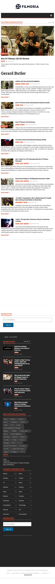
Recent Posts (9, 342)
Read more (4, 97)
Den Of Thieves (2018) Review (15, 58)
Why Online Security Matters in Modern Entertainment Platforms (22, 404)
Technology (22, 505)
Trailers (26, 163)
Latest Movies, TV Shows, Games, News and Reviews (25, 573)
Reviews (22, 124)
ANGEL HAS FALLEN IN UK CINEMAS (27, 81)
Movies (3, 61)
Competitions (19, 202)
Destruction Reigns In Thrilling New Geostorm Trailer (32, 178)
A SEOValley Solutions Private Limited (34, 570)
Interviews (6, 500)
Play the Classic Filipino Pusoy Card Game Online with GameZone (22, 390)
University (6, 514)
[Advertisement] (18, 272)
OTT (20, 509)
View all (50, 22)
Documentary (23, 514)
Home (6, 337)
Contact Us (6, 461)
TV (4, 482)
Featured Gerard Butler (12, 22)
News (27, 83)
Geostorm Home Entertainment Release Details (30, 140)
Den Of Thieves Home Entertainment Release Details (32, 102)
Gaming (16, 352)
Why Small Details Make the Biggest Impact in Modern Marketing (22, 377)
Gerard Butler (13, 73)
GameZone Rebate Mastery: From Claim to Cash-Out (21, 348)
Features (18, 83)
